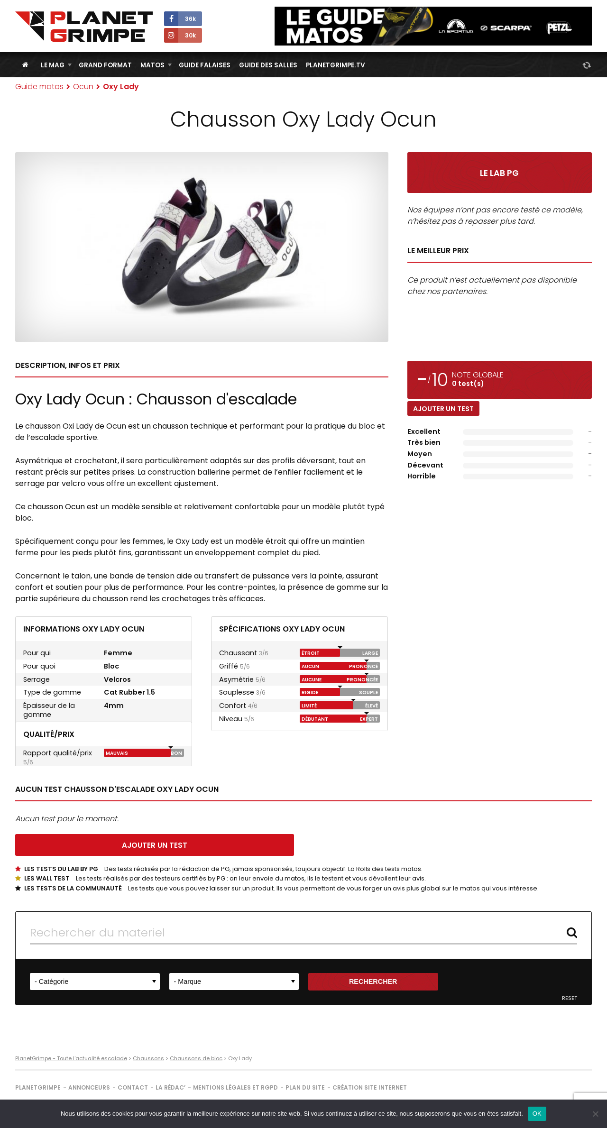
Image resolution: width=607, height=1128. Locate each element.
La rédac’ (170, 1087)
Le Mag (52, 65)
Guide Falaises (204, 65)
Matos (152, 65)
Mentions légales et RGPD (235, 1087)
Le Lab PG (499, 173)
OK (537, 1113)
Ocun (83, 86)
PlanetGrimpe (38, 1087)
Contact (133, 1087)
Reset (569, 998)
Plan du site (305, 1087)
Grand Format (105, 65)
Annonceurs (89, 1087)
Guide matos (39, 86)
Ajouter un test (443, 408)
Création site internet (369, 1087)
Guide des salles (268, 65)
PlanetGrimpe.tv (335, 65)
